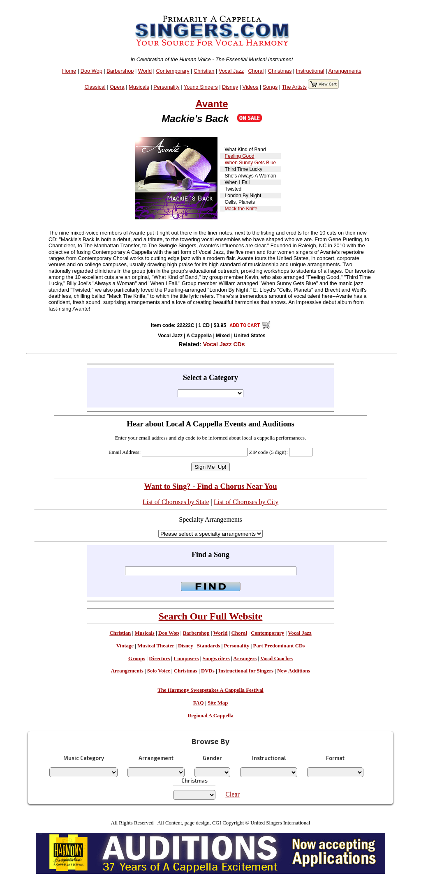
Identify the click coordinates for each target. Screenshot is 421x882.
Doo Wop (91, 71)
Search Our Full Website (211, 616)
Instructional (310, 71)
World (145, 71)
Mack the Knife (241, 209)
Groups (136, 658)
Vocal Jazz (231, 71)
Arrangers (245, 658)
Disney (230, 87)
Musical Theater (155, 646)
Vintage (125, 646)
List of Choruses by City (246, 501)
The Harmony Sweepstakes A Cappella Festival (210, 690)
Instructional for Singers (245, 671)
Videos (251, 87)
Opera (117, 87)
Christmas (280, 71)
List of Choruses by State (176, 501)
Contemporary (172, 71)
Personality (166, 87)
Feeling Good (239, 156)
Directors (159, 658)
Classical (94, 87)
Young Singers (201, 87)
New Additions (293, 671)
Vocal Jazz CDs (224, 344)
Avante (211, 103)
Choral (256, 71)
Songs (270, 87)
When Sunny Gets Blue (250, 163)
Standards (208, 646)
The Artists (294, 87)
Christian (204, 71)
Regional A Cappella (210, 715)
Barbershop (120, 71)
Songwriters (216, 658)
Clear (232, 794)
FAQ (198, 703)
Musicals (139, 87)
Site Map (218, 703)
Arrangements (344, 71)
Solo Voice (158, 671)
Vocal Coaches (276, 658)
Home (69, 71)
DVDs (208, 671)
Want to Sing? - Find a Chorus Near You (210, 486)
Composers (186, 658)
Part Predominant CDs (279, 646)
